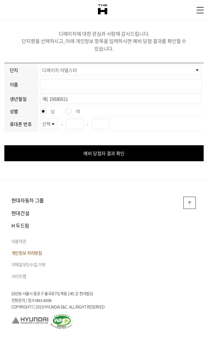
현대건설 (20, 213)
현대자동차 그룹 (27, 200)
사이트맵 (18, 276)
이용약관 (18, 241)
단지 (14, 70)
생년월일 (18, 98)
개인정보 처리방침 (26, 253)
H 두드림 (20, 225)
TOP (189, 203)
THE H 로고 (102, 9)
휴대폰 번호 (21, 124)
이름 (14, 84)
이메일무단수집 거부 (28, 264)
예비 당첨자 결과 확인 (104, 153)
